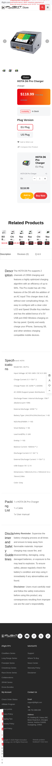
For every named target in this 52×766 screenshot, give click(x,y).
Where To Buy (33, 658)
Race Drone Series (9, 673)
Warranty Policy (34, 668)
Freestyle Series (8, 663)
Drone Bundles (8, 687)
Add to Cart (27, 196)
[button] (47, 41)
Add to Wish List (25, 142)
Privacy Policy (7, 714)
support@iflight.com (35, 702)
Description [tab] (5, 254)
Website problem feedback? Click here (40, 741)
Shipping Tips (7, 719)
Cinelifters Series (8, 653)
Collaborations (7, 677)
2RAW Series (7, 682)
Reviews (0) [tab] (23, 254)
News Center (33, 663)
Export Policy (7, 728)
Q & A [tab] (38, 254)
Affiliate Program (8, 704)
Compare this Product (28, 147)
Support (31, 653)
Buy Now (40, 196)
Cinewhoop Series (9, 668)
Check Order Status (9, 699)
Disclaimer (32, 673)
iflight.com (6, 2)
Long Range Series (9, 658)
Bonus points (7, 709)
